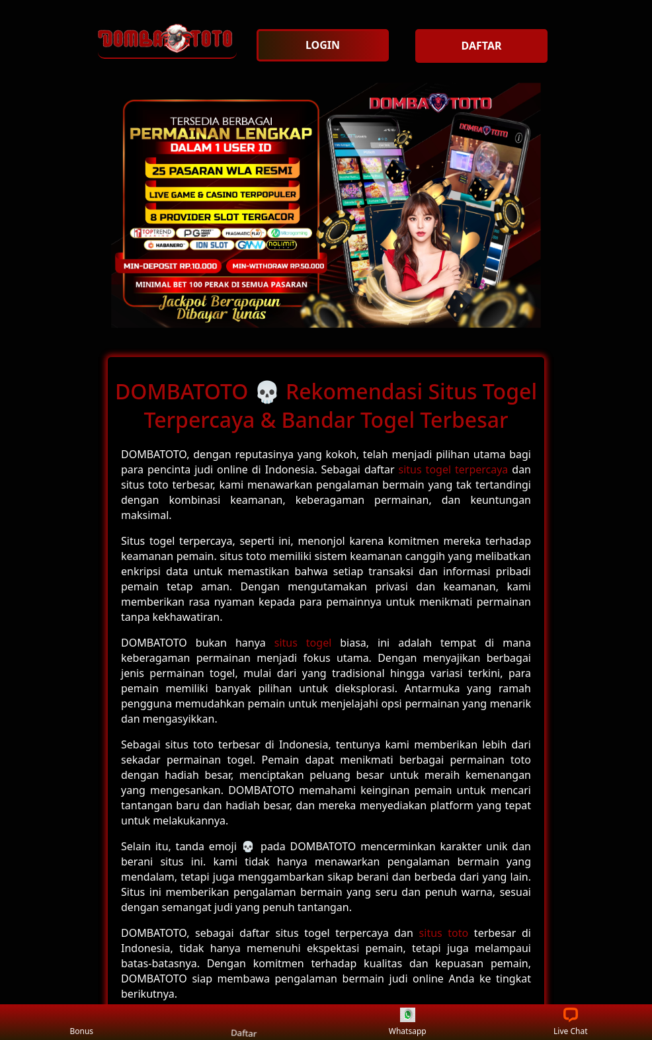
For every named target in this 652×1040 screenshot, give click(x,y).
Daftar (244, 1021)
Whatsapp (408, 1022)
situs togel (303, 642)
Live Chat (570, 1022)
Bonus (81, 1022)
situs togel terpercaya (454, 469)
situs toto (444, 933)
